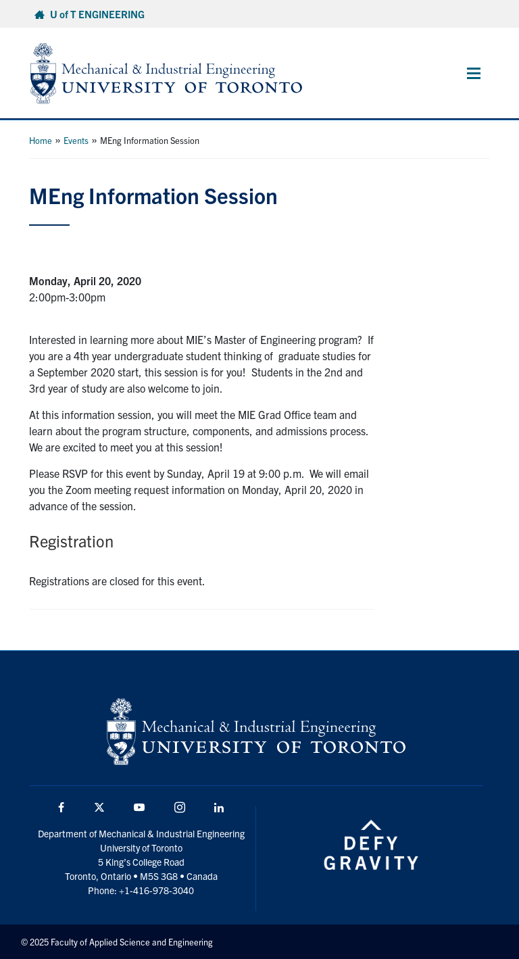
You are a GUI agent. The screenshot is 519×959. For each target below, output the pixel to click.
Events (76, 140)
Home (40, 140)
